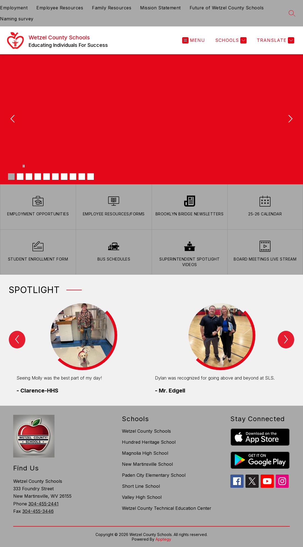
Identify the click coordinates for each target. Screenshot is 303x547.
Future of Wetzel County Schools (227, 7)
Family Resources (111, 7)
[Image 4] (37, 176)
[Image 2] (20, 176)
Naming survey (17, 18)
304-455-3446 (38, 511)
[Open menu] (193, 40)
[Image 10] (90, 176)
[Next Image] (290, 119)
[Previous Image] (13, 119)
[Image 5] (46, 176)
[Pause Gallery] (23, 166)
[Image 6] (55, 176)
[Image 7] (64, 176)
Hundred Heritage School (149, 442)
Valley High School (142, 497)
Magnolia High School (145, 453)
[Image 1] (11, 176)
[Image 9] (81, 176)
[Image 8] (73, 176)
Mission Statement (160, 7)
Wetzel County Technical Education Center (166, 508)
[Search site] (292, 13)
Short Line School (141, 486)
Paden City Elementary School (153, 475)
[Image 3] (29, 176)
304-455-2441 (43, 504)
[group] (82, 349)
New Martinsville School (147, 464)
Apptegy (163, 539)
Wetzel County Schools (146, 431)
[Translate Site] (274, 40)
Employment (14, 7)
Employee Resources (59, 7)
